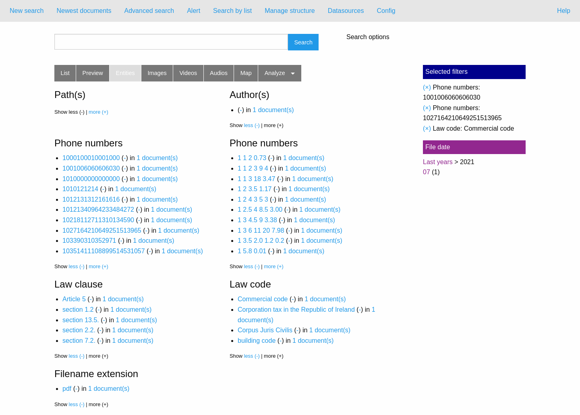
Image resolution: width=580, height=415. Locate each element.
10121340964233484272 (98, 209)
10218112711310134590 (98, 220)
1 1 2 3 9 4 (253, 168)
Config (386, 10)
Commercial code (263, 299)
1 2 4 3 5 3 (253, 199)
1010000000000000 (91, 178)
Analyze (275, 73)
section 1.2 (77, 309)
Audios (219, 73)
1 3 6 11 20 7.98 (261, 230)
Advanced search (149, 10)
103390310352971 (89, 240)
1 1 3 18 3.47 (256, 178)
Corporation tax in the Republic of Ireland (296, 309)
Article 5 (74, 299)
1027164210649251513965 (101, 230)
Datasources (346, 10)
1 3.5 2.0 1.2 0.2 (261, 240)
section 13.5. (80, 320)
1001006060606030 (91, 168)
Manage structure (290, 10)
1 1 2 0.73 (252, 157)
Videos (188, 73)
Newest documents (83, 10)
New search (27, 10)
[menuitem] (26, 11)
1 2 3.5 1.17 (255, 189)
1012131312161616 (91, 199)
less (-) (252, 125)
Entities (125, 73)
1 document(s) (273, 109)
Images (157, 73)
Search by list (232, 10)
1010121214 (80, 189)
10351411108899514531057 (103, 251)
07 (426, 172)
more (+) (98, 112)
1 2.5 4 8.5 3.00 (260, 209)
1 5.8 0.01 (252, 251)
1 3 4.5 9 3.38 (257, 220)
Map (246, 73)
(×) (427, 87)
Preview (93, 73)
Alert (193, 10)
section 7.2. (78, 340)
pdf (66, 388)
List (64, 73)
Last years (438, 161)
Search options (367, 37)
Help (563, 10)
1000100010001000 (91, 157)
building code (257, 340)
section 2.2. (78, 330)
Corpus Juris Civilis (265, 330)
